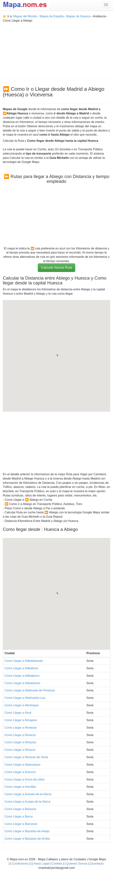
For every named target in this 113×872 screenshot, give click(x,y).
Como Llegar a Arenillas (20, 786)
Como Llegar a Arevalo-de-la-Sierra (27, 794)
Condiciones (20, 863)
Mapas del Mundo (25, 16)
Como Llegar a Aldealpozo (21, 675)
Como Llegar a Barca (18, 816)
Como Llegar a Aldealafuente (23, 660)
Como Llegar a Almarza (20, 735)
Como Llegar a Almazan (20, 742)
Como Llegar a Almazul (19, 749)
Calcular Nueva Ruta (56, 267)
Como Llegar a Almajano (20, 720)
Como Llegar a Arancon (20, 772)
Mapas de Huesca (78, 16)
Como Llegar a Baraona (20, 809)
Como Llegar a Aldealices (21, 668)
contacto (98, 863)
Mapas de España (52, 16)
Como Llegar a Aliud (17, 712)
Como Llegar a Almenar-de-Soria (26, 757)
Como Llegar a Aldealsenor (22, 683)
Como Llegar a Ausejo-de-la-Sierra (27, 801)
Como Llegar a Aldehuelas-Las (24, 697)
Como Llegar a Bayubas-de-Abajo (26, 831)
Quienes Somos (77, 863)
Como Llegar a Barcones (20, 823)
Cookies (57, 863)
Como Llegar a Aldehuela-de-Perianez (29, 690)
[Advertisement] (56, 49)
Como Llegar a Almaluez (20, 727)
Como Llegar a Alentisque (21, 705)
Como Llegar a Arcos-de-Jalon (24, 779)
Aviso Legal (41, 863)
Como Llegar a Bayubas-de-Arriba (27, 838)
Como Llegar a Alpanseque (22, 764)
